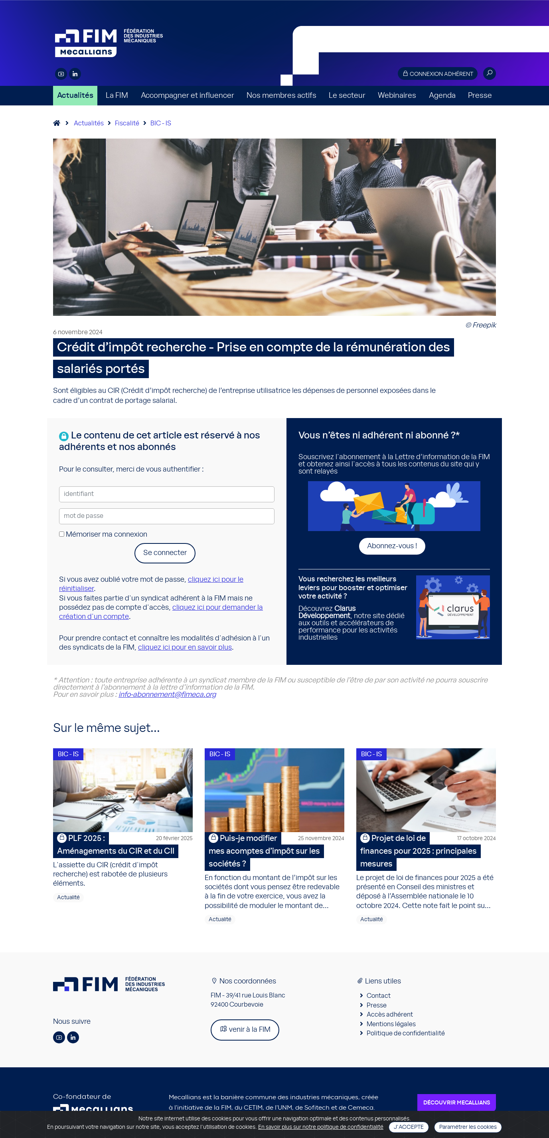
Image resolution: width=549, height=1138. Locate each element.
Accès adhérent (390, 1014)
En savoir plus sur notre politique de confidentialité (320, 1127)
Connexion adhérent (437, 73)
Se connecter (165, 553)
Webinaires (397, 95)
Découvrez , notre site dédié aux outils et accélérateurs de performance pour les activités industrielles (354, 608)
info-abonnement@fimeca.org (167, 694)
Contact (379, 996)
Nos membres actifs (281, 95)
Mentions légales (391, 1024)
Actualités (75, 95)
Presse (480, 95)
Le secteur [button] (347, 95)
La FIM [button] (117, 95)
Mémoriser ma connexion (103, 534)
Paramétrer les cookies (468, 1127)
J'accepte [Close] (409, 1127)
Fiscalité (127, 123)
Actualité (68, 897)
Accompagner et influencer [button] (187, 95)
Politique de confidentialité (406, 1033)
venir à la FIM (245, 1029)
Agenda (442, 95)
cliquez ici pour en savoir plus (185, 647)
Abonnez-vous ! (392, 546)
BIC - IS (160, 123)
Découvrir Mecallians (456, 1103)
